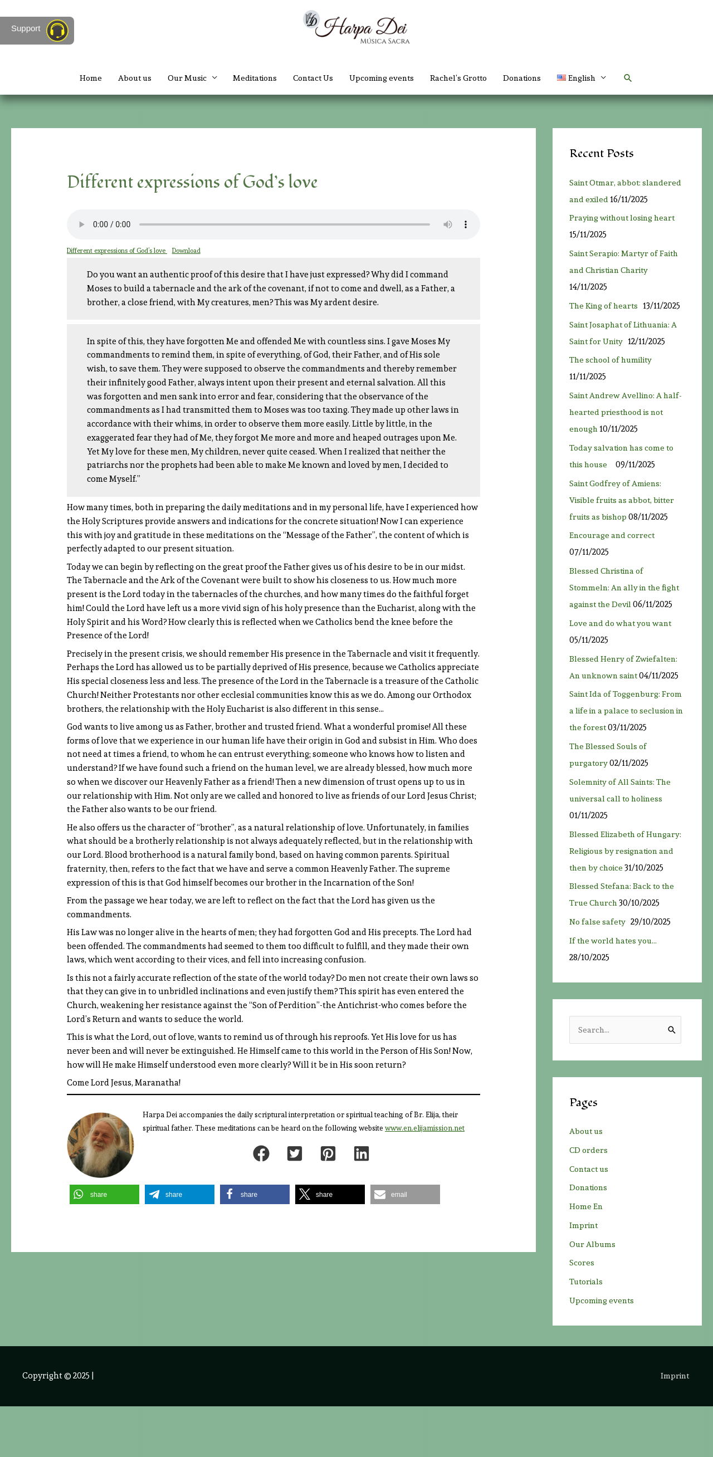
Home (75, 78)
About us (121, 78)
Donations (532, 78)
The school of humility (615, 376)
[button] (643, 78)
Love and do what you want (626, 657)
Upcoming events (384, 78)
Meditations (248, 78)
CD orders (589, 1201)
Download (188, 251)
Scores (582, 1313)
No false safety (599, 972)
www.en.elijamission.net (425, 1128)
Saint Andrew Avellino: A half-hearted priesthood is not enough (621, 429)
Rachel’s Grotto (465, 78)
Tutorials (587, 1332)
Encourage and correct (615, 552)
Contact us (590, 1220)
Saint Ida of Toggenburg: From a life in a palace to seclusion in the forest (616, 744)
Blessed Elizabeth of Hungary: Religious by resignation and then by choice (627, 901)
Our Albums (593, 1295)
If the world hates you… (614, 991)
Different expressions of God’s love (118, 251)
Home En (586, 1257)
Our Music (176, 78)
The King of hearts (606, 322)
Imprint (584, 1276)
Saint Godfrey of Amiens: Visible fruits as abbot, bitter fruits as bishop (625, 517)
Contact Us (311, 78)
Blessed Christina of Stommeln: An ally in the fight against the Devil (617, 604)
